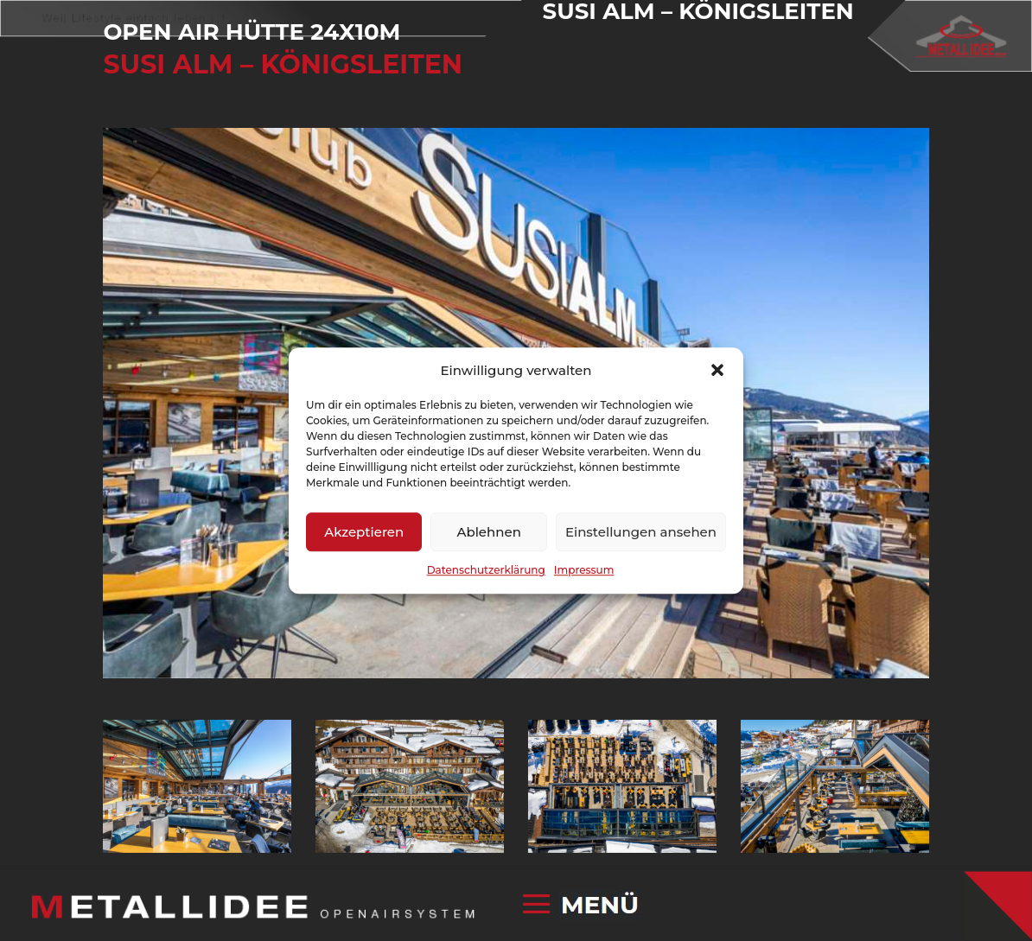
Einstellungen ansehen (641, 532)
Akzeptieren (364, 532)
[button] (717, 370)
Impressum (584, 570)
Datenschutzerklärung (486, 570)
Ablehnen (488, 532)
